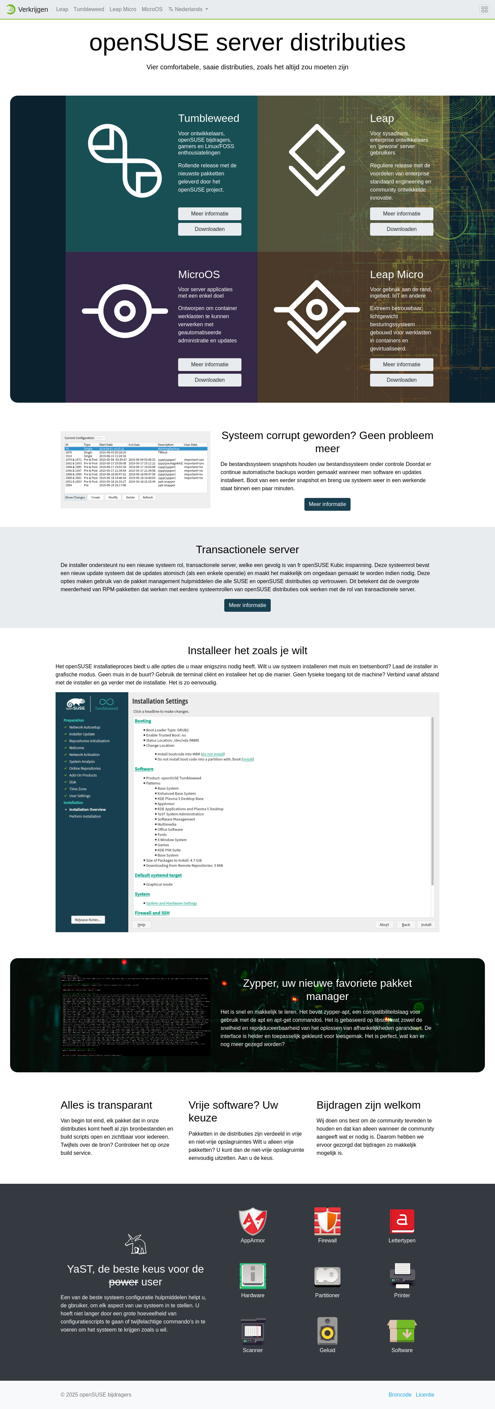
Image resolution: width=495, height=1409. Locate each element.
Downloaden (210, 229)
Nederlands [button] (186, 9)
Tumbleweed (89, 9)
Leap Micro (123, 9)
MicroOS (152, 9)
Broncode (400, 1395)
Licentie (425, 1395)
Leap (62, 9)
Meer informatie (209, 213)
